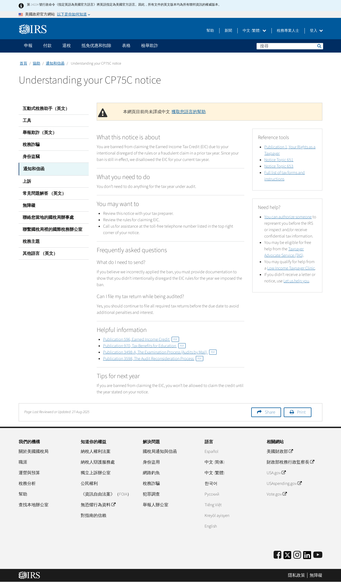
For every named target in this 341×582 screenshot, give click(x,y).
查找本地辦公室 (33, 505)
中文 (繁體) (254, 30)
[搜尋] (290, 46)
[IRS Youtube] (317, 555)
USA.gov (276, 473)
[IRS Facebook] (277, 555)
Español (211, 451)
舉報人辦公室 (155, 505)
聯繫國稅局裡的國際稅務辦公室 (52, 229)
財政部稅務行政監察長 (290, 462)
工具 (27, 121)
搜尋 (319, 45)
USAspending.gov (284, 483)
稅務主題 (31, 241)
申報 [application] (28, 46)
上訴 (27, 181)
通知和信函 (55, 63)
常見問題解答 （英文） (44, 193)
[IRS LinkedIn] (307, 556)
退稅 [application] (66, 46)
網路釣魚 (151, 473)
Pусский (212, 494)
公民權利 (89, 483)
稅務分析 (27, 483)
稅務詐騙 (31, 145)
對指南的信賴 (93, 515)
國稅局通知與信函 (160, 451)
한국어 (211, 483)
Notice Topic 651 (278, 160)
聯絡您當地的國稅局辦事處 (48, 217)
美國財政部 (280, 451)
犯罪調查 (151, 494)
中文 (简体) (215, 462)
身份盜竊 (31, 157)
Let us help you (296, 281)
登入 (316, 30)
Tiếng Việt (213, 505)
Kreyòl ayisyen (217, 515)
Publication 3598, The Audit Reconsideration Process (153, 359)
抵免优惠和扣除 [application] (96, 46)
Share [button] (270, 412)
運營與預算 (29, 473)
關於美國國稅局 (33, 451)
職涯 (23, 462)
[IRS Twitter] (287, 556)
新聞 (228, 30)
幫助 (210, 30)
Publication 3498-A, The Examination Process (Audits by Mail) (160, 352)
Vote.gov (277, 494)
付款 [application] (47, 46)
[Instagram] (297, 555)
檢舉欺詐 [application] (149, 46)
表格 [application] (126, 46)
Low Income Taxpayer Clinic (291, 268)
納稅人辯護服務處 (98, 462)
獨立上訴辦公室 (96, 473)
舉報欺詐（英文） (40, 133)
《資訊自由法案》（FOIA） (106, 494)
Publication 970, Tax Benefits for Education (144, 346)
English (211, 526)
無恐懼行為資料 (98, 505)
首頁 (23, 63)
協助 (36, 63)
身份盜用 (151, 462)
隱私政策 (296, 575)
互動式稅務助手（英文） (46, 109)
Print (301, 412)
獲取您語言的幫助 (189, 112)
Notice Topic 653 (278, 166)
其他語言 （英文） (40, 253)
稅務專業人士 (288, 30)
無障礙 (29, 205)
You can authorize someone (288, 217)
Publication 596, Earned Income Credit (141, 339)
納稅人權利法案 (96, 451)
